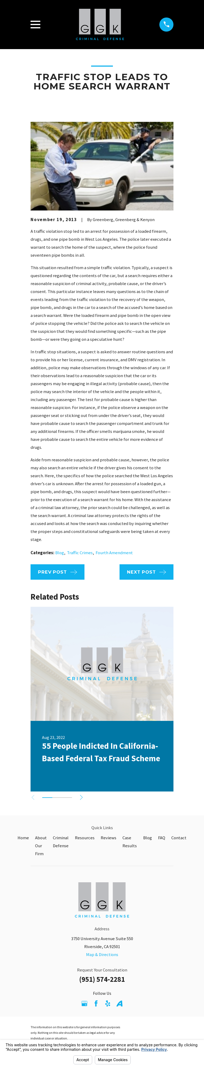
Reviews (108, 838)
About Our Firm (41, 846)
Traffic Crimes (80, 553)
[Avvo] (119, 1003)
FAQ (161, 838)
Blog (59, 553)
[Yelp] (108, 1003)
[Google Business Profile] (84, 1003)
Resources (85, 838)
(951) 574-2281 (102, 979)
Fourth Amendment (114, 553)
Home (23, 838)
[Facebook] (96, 1003)
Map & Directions (102, 954)
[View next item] (81, 797)
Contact (178, 838)
